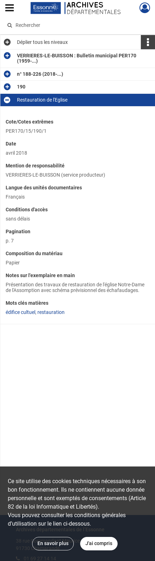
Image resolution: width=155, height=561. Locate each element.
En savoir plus (52, 543)
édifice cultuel (20, 312)
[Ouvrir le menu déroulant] (9, 8)
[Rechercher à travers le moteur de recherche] (75, 25)
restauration (51, 312)
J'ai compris (98, 543)
